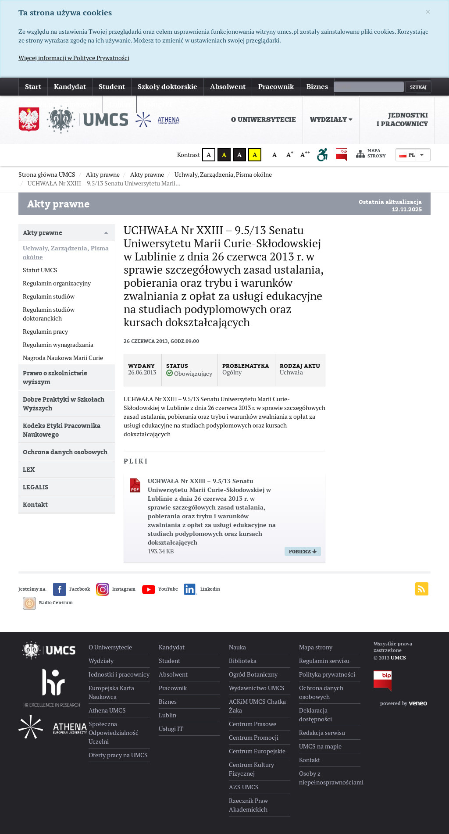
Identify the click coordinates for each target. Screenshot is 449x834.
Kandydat (70, 86)
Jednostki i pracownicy (402, 119)
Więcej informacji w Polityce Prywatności (73, 58)
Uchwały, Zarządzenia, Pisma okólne (66, 252)
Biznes (317, 86)
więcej (351, 86)
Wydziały (331, 119)
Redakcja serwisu (322, 733)
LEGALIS (35, 487)
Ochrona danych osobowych (65, 451)
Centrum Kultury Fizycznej (251, 769)
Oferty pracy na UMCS (118, 755)
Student (112, 86)
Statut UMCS (40, 270)
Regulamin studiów (49, 296)
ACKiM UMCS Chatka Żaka (257, 706)
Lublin (167, 715)
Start (33, 86)
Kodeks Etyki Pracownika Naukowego (61, 430)
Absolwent (228, 86)
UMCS (398, 657)
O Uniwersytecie (263, 119)
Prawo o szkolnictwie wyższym (55, 377)
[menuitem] (263, 120)
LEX (29, 469)
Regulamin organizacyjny (57, 283)
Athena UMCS (107, 710)
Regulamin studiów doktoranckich (49, 314)
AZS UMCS (244, 787)
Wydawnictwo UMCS (257, 688)
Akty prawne (42, 232)
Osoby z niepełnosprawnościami (329, 778)
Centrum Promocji (253, 737)
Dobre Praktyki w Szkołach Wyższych (63, 404)
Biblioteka (243, 661)
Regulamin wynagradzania (58, 345)
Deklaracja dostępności (315, 714)
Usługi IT (171, 729)
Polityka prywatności (327, 674)
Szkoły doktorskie (167, 86)
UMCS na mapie (320, 746)
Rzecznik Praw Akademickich (248, 805)
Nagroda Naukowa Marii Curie (63, 358)
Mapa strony (371, 153)
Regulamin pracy (45, 331)
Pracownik (276, 86)
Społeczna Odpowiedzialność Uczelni (114, 732)
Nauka (237, 647)
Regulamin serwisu (324, 661)
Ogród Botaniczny (253, 674)
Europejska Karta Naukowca (111, 692)
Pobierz (303, 551)
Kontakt (35, 504)
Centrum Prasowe (252, 724)
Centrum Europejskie (257, 751)
